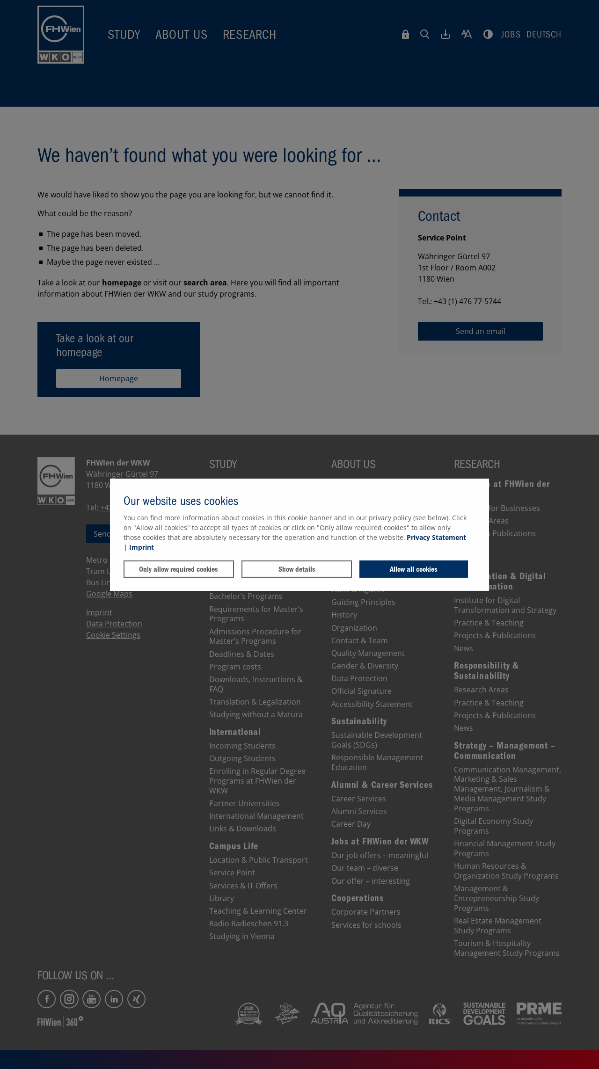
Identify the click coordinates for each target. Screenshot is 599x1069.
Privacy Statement (436, 537)
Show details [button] (296, 569)
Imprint (141, 547)
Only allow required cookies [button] (178, 569)
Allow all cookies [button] (414, 569)
